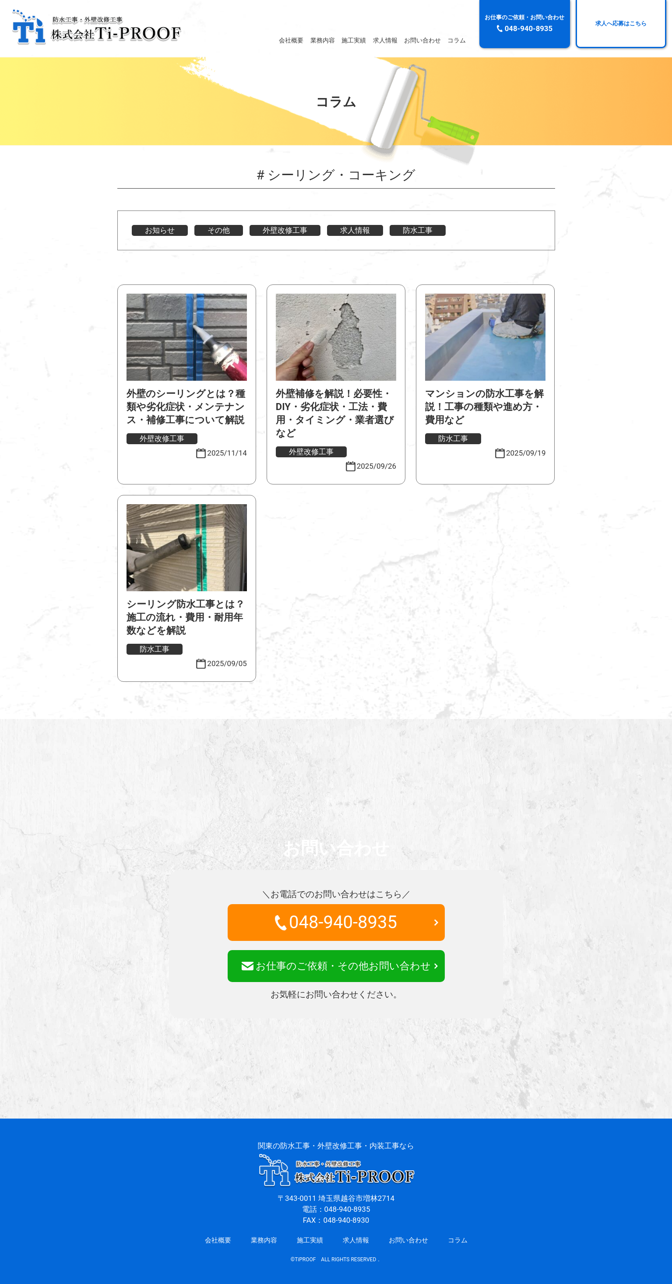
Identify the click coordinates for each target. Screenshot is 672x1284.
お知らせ (160, 230)
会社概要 (291, 41)
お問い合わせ (422, 41)
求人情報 (385, 41)
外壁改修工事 (285, 230)
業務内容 (322, 41)
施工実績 (353, 41)
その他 (219, 230)
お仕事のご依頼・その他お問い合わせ (336, 966)
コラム (456, 41)
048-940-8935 (336, 922)
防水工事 (418, 230)
